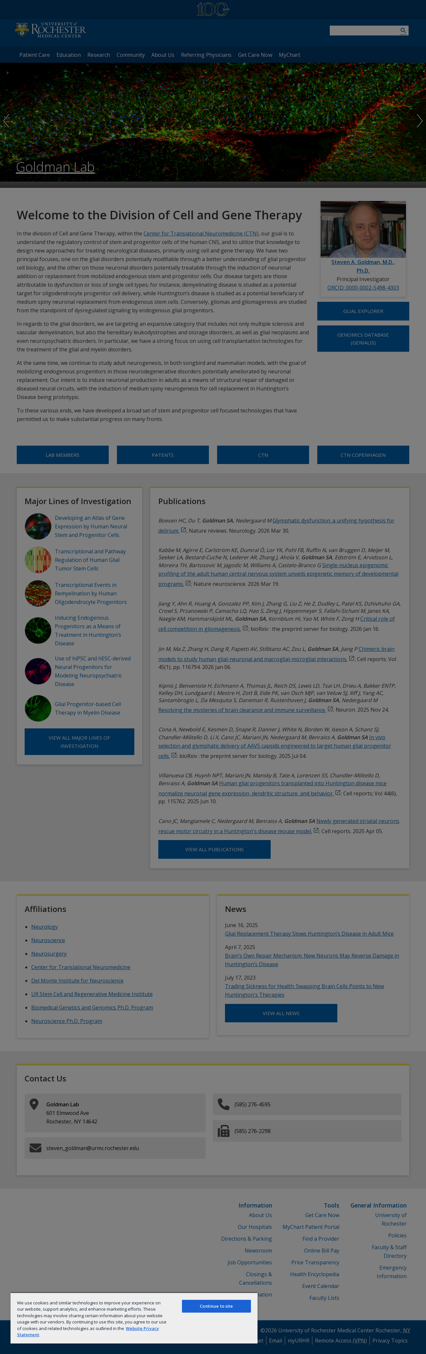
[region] (134, 1317)
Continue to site (216, 1306)
